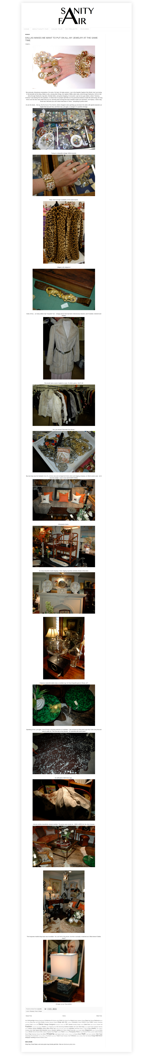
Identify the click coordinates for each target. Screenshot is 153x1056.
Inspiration (71, 1028)
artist (58, 1020)
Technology (28, 1035)
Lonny (77, 1030)
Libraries (54, 1030)
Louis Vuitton (82, 1030)
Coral (31, 1024)
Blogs (31, 1022)
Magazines (88, 1030)
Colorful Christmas (97, 1022)
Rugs (30, 1034)
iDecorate (61, 1028)
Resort (26, 1034)
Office (41, 1031)
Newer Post (29, 1016)
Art (51, 1020)
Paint (53, 1031)
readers (96, 1031)
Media (101, 1030)
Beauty (92, 1020)
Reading (100, 1031)
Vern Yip (85, 1035)
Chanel (55, 1022)
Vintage (40, 1011)
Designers (52, 1024)
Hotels (57, 1028)
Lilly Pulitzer (64, 1030)
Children (69, 1022)
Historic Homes (32, 1028)
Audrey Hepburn (78, 1020)
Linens (68, 1030)
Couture (34, 1024)
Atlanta (72, 1020)
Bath (89, 1020)
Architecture (47, 1020)
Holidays (39, 1028)
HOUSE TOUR (56, 29)
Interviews (77, 1028)
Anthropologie (31, 1020)
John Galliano (99, 1028)
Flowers (44, 1026)
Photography (72, 1031)
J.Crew (89, 1028)
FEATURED (84, 29)
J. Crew (85, 1028)
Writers (42, 1037)
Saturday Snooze (36, 1034)
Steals (79, 1034)
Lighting (58, 1030)
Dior (64, 1024)
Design (46, 1024)
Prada (81, 1031)
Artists (60, 1020)
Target (100, 1034)
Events (98, 1024)
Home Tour (53, 1028)
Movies (30, 1031)
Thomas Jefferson (42, 1035)
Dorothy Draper (76, 1024)
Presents (85, 1031)
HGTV (26, 1028)
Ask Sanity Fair (66, 1020)
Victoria (89, 1035)
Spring (75, 1034)
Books (42, 1022)
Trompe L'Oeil (67, 1035)
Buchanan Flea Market (49, 105)
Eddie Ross (87, 1024)
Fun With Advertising (59, 1026)
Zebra (45, 1037)
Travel (36, 1011)
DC (37, 1024)
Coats (87, 1022)
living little (73, 1030)
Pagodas (49, 1031)
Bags (86, 1020)
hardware (96, 1026)
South (62, 1034)
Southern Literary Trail (69, 1034)
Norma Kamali (36, 1031)
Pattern (63, 1031)
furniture (66, 1026)
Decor (41, 1024)
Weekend (38, 1037)
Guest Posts (90, 1026)
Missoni (26, 1031)
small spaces (58, 1034)
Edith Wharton (94, 1024)
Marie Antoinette (95, 1030)
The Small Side (34, 1035)
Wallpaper (28, 1037)
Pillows (78, 1031)
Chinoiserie (75, 1022)
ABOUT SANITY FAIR (40, 29)
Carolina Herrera (49, 1022)
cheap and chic (62, 1022)
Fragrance (51, 1026)
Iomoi (81, 1028)
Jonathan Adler (28, 1030)
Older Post (99, 1016)
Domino (71, 1024)
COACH (84, 1022)
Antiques (37, 1020)
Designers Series (59, 1024)
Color (91, 1022)
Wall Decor (99, 1035)
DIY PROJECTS (71, 29)
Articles (54, 1020)
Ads (26, 1020)
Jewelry (93, 1028)
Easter (82, 1024)
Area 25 (46, 476)
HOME (26, 29)
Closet (79, 1022)
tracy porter (54, 1035)
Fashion (28, 1026)
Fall (101, 1024)
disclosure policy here (69, 1044)
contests (27, 1024)
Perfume (67, 1031)
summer (94, 1034)
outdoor (45, 1031)
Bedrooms (97, 1020)
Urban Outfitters (79, 1035)
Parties (59, 1031)
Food (47, 1026)
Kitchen (49, 1030)
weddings (33, 1037)
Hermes (100, 1026)
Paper (55, 1031)
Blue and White (37, 1022)
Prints (88, 1031)
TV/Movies (73, 1035)
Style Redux (88, 1034)
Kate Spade (36, 1030)
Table (97, 1034)
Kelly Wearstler (43, 1030)
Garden (71, 1026)
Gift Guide (76, 1026)
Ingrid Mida (66, 1028)
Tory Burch (48, 1035)
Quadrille (92, 1031)
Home (64, 1016)
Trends (61, 1035)
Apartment (41, 1020)
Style (83, 1034)
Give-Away (82, 1026)
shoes (44, 1034)
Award (83, 1020)
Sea (41, 1034)
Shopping (32, 1011)
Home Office (46, 1028)
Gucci (86, 1026)
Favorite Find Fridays (37, 1026)
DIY (67, 1024)
